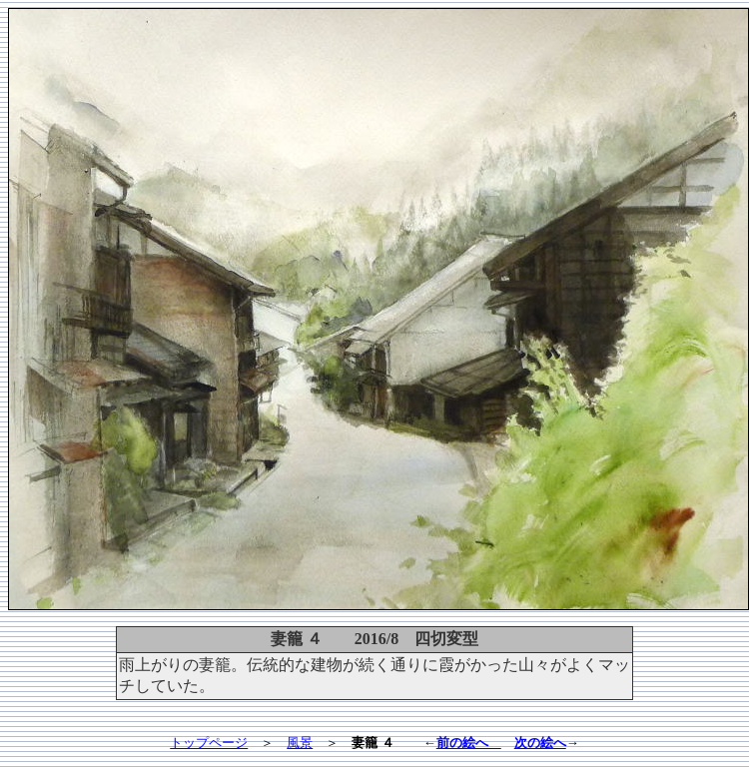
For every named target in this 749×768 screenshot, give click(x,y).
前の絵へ (468, 742)
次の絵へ (540, 742)
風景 (300, 742)
